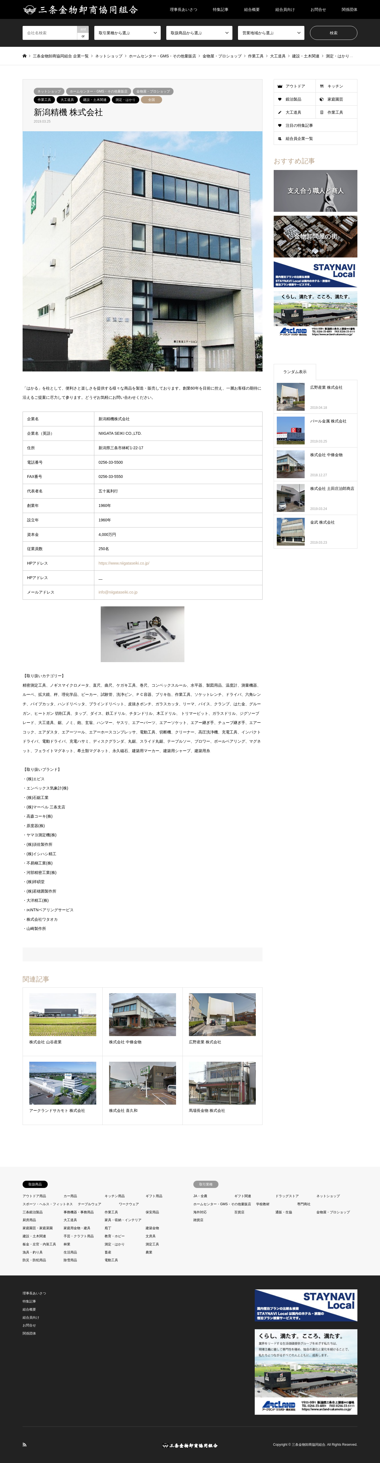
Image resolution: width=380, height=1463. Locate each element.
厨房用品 (29, 1220)
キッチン (335, 86)
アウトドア (295, 86)
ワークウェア (129, 1204)
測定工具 (152, 1244)
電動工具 (111, 1260)
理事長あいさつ (183, 9)
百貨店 (239, 1212)
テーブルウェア (89, 1204)
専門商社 (304, 1204)
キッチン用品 (115, 1196)
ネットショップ (49, 91)
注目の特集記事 (299, 125)
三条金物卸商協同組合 (308, 1445)
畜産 (108, 1252)
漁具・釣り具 (33, 1252)
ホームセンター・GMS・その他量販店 (99, 91)
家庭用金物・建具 (77, 1228)
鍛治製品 (293, 99)
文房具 (151, 1236)
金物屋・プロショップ (153, 91)
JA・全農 (200, 1196)
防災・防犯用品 (34, 1260)
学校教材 (263, 1204)
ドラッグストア (287, 1196)
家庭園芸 (335, 99)
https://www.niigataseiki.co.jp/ (123, 563)
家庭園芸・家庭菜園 (38, 1228)
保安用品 (152, 1212)
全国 (151, 100)
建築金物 (152, 1228)
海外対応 (200, 1212)
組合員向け (285, 9)
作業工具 (44, 100)
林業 (67, 1244)
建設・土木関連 (95, 100)
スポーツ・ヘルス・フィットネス (48, 1204)
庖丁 (108, 1228)
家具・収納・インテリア (123, 1220)
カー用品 (70, 1196)
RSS (25, 1445)
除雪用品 (70, 1260)
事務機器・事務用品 (79, 1212)
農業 (149, 1252)
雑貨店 (198, 1220)
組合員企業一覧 (299, 138)
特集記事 (221, 9)
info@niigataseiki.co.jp (118, 592)
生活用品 (70, 1252)
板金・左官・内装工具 (39, 1244)
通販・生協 (283, 1212)
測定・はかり (126, 100)
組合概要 (252, 9)
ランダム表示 (295, 372)
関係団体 (349, 9)
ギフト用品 (154, 1196)
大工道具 (67, 100)
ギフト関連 (242, 1196)
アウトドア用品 (34, 1196)
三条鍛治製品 (33, 1212)
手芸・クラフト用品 (79, 1236)
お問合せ (318, 9)
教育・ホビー (115, 1236)
